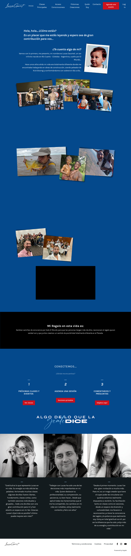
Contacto (97, 4)
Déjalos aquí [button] (102, 413)
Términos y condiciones (82, 544)
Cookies (98, 544)
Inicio (31, 6)
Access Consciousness (58, 6)
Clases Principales (42, 6)
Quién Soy (87, 6)
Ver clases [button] (29, 413)
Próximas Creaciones (75, 6)
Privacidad (108, 544)
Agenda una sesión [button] (111, 5)
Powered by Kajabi (120, 550)
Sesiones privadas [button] (65, 411)
